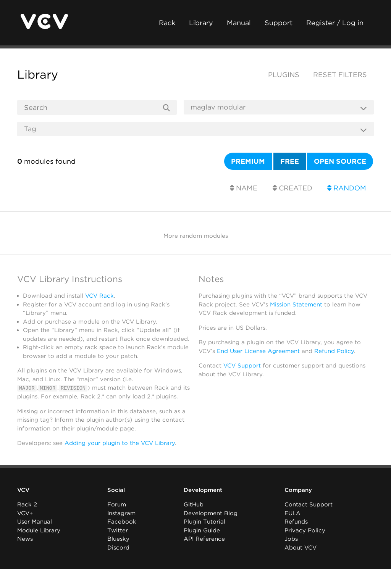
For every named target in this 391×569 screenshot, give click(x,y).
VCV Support (242, 365)
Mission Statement (296, 304)
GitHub (194, 504)
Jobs (291, 538)
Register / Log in (335, 23)
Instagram (121, 513)
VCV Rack (99, 295)
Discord (118, 547)
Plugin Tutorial (204, 521)
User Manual (34, 521)
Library (201, 23)
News (25, 538)
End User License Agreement (258, 351)
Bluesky (118, 538)
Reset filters (340, 75)
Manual (239, 23)
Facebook (121, 521)
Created (292, 188)
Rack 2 (27, 504)
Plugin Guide (202, 530)
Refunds (296, 521)
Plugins (283, 75)
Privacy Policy (304, 530)
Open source (340, 161)
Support (278, 23)
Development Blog (211, 513)
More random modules (195, 235)
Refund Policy (334, 351)
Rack (167, 23)
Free (289, 161)
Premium (248, 161)
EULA (292, 513)
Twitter (117, 530)
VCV (23, 490)
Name (243, 188)
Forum (116, 504)
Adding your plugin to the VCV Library (120, 443)
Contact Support (308, 504)
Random (346, 188)
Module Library (38, 530)
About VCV (300, 547)
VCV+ (25, 513)
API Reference (204, 538)
